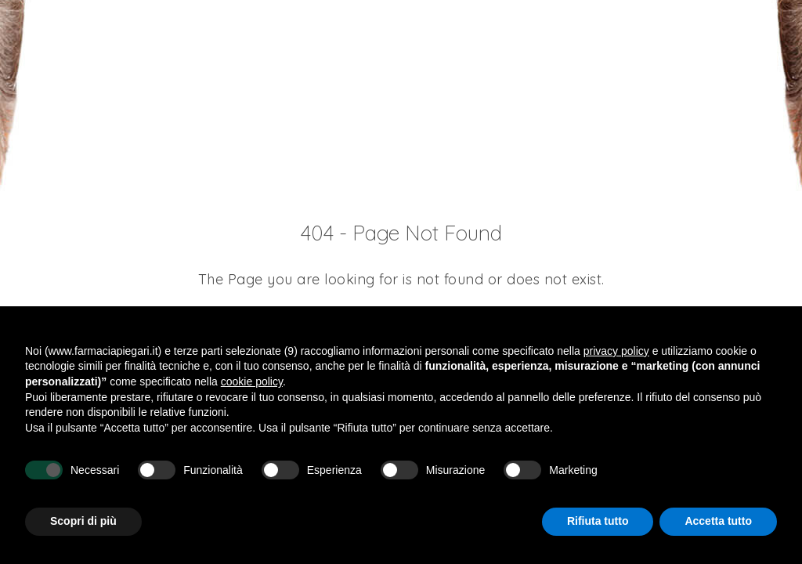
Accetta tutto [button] (718, 521)
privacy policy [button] (616, 351)
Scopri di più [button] (83, 521)
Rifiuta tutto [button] (598, 521)
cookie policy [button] (252, 381)
